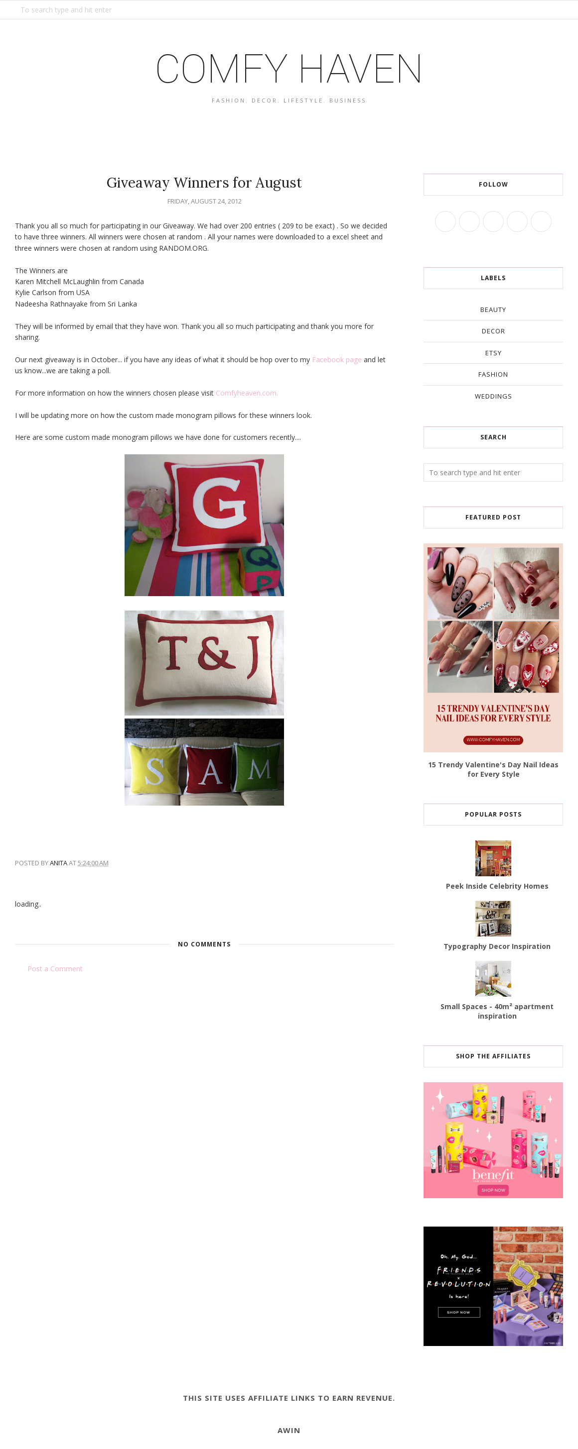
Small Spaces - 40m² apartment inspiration (497, 1011)
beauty (493, 309)
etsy (493, 352)
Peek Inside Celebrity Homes (497, 886)
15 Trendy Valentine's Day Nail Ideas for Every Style (493, 769)
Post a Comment (55, 968)
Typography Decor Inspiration (497, 946)
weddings (493, 396)
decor (493, 330)
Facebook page (337, 359)
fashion (493, 374)
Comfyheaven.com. (247, 393)
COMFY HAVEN (289, 69)
